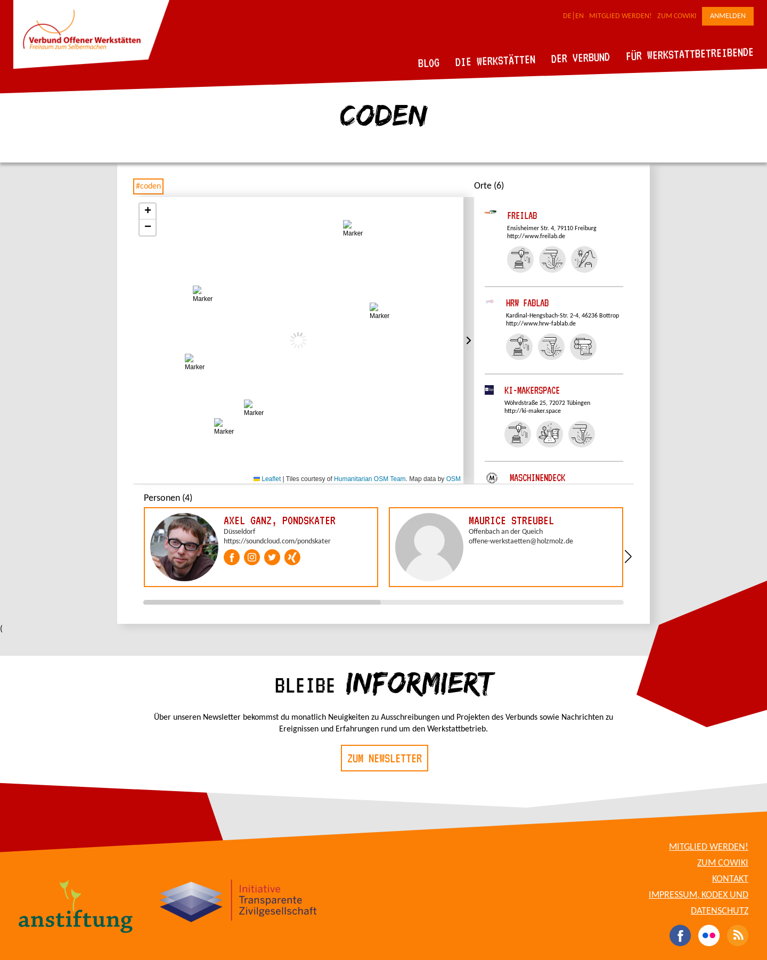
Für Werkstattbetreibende (689, 53)
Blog (429, 62)
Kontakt (730, 879)
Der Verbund (580, 58)
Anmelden (728, 16)
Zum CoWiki (677, 16)
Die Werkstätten (495, 60)
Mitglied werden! (620, 16)
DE (567, 16)
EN (579, 16)
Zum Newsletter (384, 758)
